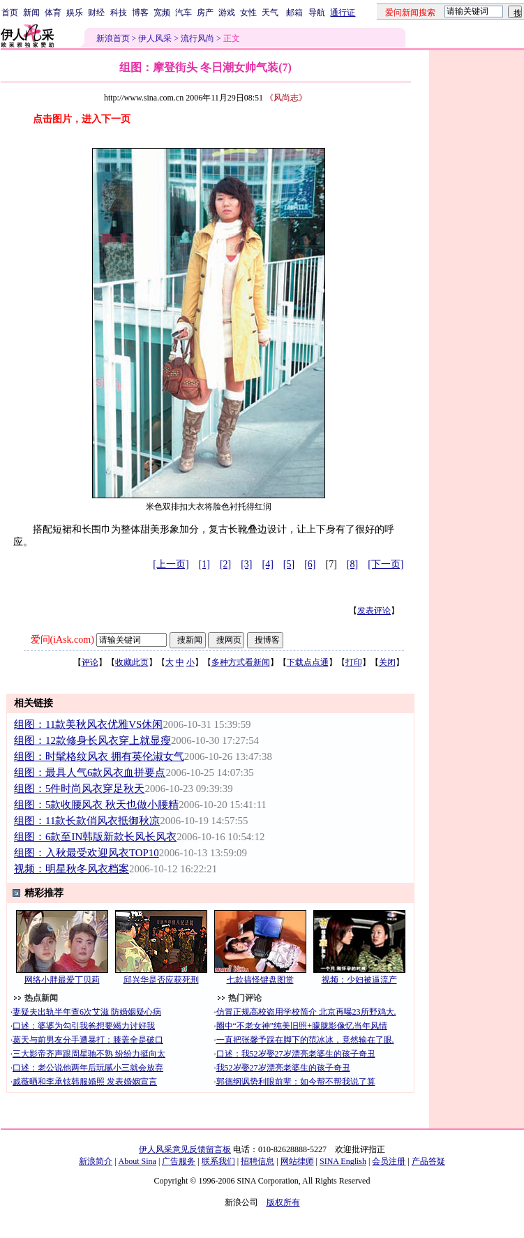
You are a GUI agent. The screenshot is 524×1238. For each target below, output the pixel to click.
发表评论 (374, 611)
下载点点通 (308, 662)
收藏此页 (132, 662)
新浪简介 (95, 1161)
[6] (309, 564)
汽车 (183, 12)
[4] (268, 564)
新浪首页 (113, 38)
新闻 (31, 12)
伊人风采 (155, 38)
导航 (316, 12)
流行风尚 (197, 38)
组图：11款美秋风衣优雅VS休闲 (88, 724)
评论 (90, 662)
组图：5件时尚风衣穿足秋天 (79, 788)
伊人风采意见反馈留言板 (185, 1149)
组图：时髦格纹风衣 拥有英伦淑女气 (99, 756)
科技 (118, 12)
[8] (352, 564)
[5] (288, 564)
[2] (225, 564)
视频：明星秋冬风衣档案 (71, 868)
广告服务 (178, 1161)
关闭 (387, 662)
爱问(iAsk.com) (62, 639)
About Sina (137, 1161)
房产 (205, 12)
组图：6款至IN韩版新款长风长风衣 (95, 836)
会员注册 (388, 1161)
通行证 (342, 12)
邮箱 (294, 12)
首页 (9, 12)
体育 (53, 12)
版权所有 (283, 1202)
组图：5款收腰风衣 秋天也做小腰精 (96, 804)
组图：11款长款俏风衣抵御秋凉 (87, 820)
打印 (353, 662)
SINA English (343, 1161)
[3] (246, 564)
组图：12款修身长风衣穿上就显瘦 (92, 740)
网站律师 (297, 1161)
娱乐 (74, 12)
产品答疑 (428, 1161)
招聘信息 (257, 1161)
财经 (96, 12)
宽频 (162, 12)
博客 (140, 12)
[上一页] (170, 564)
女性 (248, 12)
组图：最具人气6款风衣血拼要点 (89, 772)
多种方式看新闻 (240, 662)
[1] (204, 564)
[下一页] (385, 564)
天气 (270, 12)
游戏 (226, 12)
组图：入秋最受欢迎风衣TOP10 (86, 852)
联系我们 (218, 1161)
